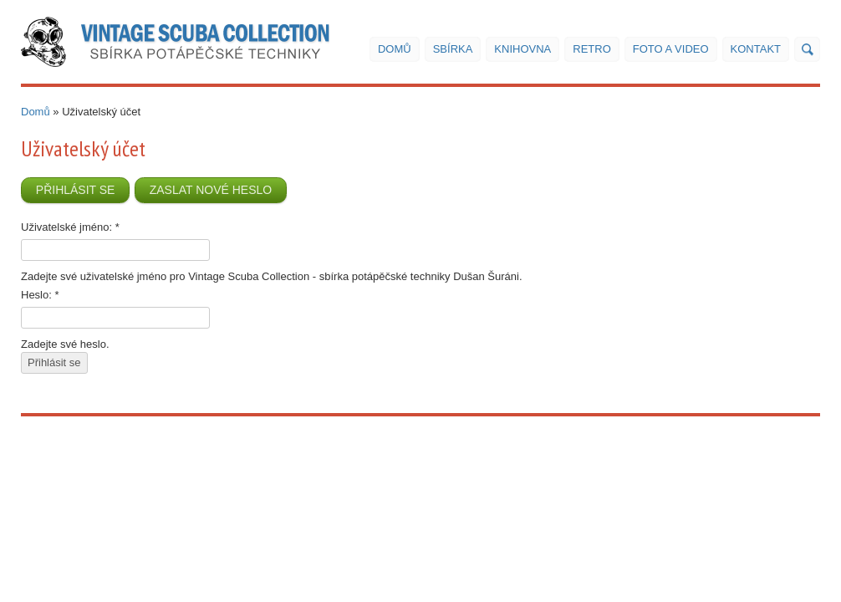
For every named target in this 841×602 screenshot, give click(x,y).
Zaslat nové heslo (211, 189)
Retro (592, 49)
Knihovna (522, 49)
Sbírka (453, 49)
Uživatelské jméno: (70, 227)
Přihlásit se (75, 189)
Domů (394, 49)
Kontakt (756, 49)
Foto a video (671, 49)
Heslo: (40, 294)
